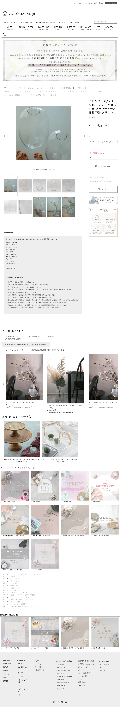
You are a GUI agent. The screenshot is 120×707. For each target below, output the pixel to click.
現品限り (6, 681)
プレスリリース (82, 670)
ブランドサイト (104, 664)
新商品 (6, 22)
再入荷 (13, 22)
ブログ (102, 667)
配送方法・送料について (64, 670)
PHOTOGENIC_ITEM (18, 593)
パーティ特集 (97, 91)
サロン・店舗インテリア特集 (74, 91)
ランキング (62, 22)
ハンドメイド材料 (86, 29)
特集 (4, 677)
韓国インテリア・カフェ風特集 (17, 91)
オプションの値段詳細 (97, 178)
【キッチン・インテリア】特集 (45, 22)
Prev (5, 136)
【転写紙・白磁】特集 (25, 22)
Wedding (14, 588)
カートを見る (39, 667)
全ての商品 (10, 29)
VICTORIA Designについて (86, 664)
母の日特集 (82, 88)
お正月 (52, 88)
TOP (6, 88)
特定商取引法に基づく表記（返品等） (102, 181)
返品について (60, 673)
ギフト (4, 35)
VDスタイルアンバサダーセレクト (42, 95)
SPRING (13, 583)
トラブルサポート (83, 679)
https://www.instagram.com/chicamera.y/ (19, 407)
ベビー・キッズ (109, 29)
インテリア (71, 29)
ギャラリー (103, 670)
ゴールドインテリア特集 (46, 91)
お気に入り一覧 (39, 670)
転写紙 (26, 29)
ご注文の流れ (60, 664)
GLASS (13, 590)
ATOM (84, 685)
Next (85, 136)
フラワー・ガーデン (36, 88)
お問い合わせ (82, 682)
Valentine (15, 579)
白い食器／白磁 (43, 29)
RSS (79, 685)
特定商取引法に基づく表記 (86, 661)
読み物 (77, 22)
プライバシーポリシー (84, 667)
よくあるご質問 (82, 676)
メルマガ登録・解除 (84, 673)
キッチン (58, 29)
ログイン (37, 661)
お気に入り (103, 189)
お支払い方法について (63, 667)
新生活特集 (66, 88)
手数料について (61, 686)
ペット (98, 29)
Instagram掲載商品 (13, 95)
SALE (70, 22)
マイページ (38, 664)
